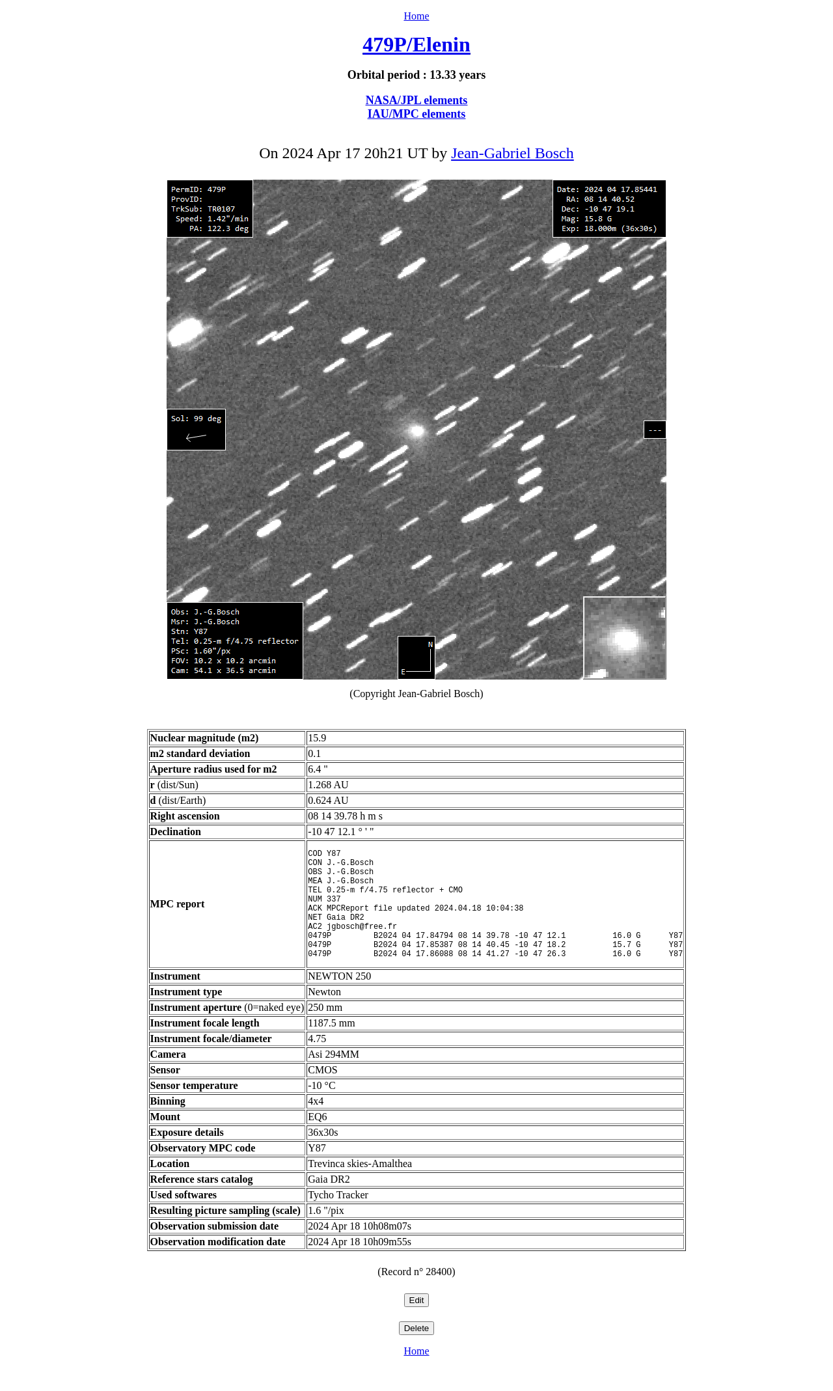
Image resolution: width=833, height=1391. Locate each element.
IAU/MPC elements (416, 113)
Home (416, 15)
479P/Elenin (416, 44)
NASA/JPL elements (417, 100)
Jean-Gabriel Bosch (512, 153)
